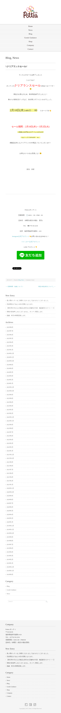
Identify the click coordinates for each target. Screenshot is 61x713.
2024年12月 (10, 353)
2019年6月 (10, 548)
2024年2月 (10, 380)
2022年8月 (10, 428)
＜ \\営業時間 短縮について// (14, 286)
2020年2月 (10, 518)
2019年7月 (10, 544)
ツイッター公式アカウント (30, 242)
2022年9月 (10, 424)
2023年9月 (10, 395)
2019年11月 (10, 529)
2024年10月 (10, 361)
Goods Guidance (30, 38)
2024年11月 (10, 357)
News (30, 30)
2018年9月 (10, 574)
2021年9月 (10, 462)
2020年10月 (10, 492)
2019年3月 (10, 556)
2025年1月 (10, 350)
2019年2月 (10, 559)
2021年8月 (10, 466)
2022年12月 (10, 417)
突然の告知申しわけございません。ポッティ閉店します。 (25, 312)
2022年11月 (10, 421)
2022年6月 (10, 436)
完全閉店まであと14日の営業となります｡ (20, 304)
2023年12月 (10, 387)
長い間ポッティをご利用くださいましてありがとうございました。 (28, 300)
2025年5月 (10, 338)
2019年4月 (10, 552)
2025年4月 (10, 342)
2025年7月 (10, 331)
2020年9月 (10, 496)
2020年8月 (10, 499)
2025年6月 (10, 335)
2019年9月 (10, 537)
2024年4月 (10, 376)
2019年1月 (10, 563)
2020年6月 (10, 507)
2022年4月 (10, 439)
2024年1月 (10, 383)
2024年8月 (10, 365)
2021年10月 (10, 458)
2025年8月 (10, 327)
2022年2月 (10, 447)
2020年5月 (10, 511)
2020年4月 (10, 514)
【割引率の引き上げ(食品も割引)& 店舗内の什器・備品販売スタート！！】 (31, 308)
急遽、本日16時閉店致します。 (17, 315)
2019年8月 (10, 541)
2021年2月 (10, 481)
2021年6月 (10, 473)
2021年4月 (10, 477)
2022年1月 (10, 451)
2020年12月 (10, 488)
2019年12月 (10, 526)
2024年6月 (10, 368)
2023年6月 (10, 402)
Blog (30, 34)
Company (30, 45)
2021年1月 (10, 484)
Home (30, 26)
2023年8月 (10, 398)
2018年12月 (10, 567)
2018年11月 (10, 570)
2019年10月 (10, 533)
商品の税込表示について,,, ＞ (46, 286)
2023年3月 (10, 409)
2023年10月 (10, 391)
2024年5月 (10, 372)
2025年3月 (10, 346)
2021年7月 (10, 469)
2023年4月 (10, 406)
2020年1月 (10, 522)
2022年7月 (10, 432)
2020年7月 (10, 503)
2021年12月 (10, 454)
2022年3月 (10, 443)
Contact (30, 49)
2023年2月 (10, 413)
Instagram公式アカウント (20, 236)
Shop (30, 41)
